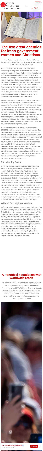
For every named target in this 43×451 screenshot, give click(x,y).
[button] (26, 5)
